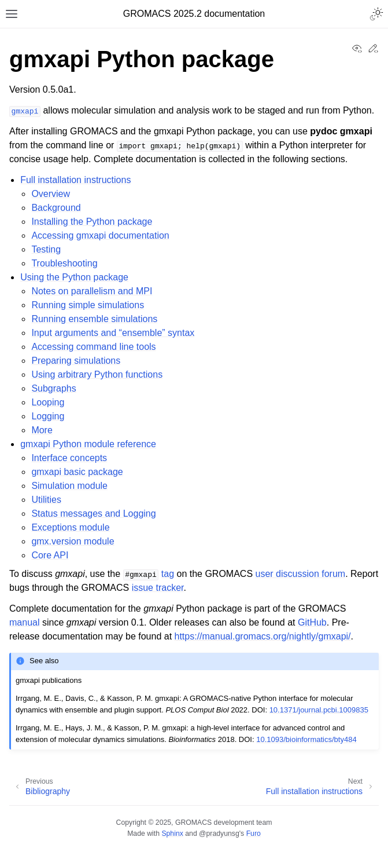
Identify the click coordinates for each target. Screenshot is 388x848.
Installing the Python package (91, 221)
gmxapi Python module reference (88, 444)
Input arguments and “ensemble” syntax (112, 333)
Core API (49, 555)
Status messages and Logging (93, 513)
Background (55, 208)
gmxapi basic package (77, 472)
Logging (47, 416)
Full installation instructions (75, 180)
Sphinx (172, 833)
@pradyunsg (219, 833)
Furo (253, 833)
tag (167, 574)
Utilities (46, 500)
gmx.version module (72, 541)
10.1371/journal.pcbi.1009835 (318, 710)
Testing (46, 249)
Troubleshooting (64, 263)
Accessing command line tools (93, 347)
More (41, 430)
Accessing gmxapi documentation (100, 235)
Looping (47, 402)
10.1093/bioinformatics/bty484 (306, 739)
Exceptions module (70, 527)
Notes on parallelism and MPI (91, 291)
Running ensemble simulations (94, 319)
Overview (50, 194)
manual (24, 622)
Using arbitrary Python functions (96, 374)
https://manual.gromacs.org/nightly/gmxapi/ (263, 636)
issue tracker (158, 588)
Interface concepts (69, 458)
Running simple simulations (87, 305)
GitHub (312, 622)
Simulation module (69, 486)
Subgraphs (53, 388)
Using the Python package (74, 277)
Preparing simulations (75, 360)
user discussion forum (301, 574)
